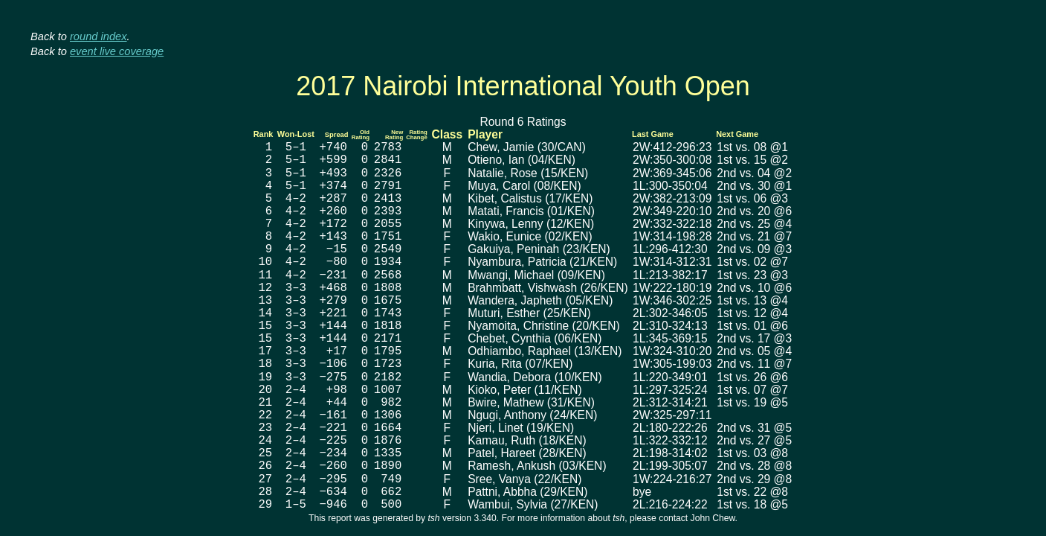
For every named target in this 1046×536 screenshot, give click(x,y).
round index (98, 36)
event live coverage (117, 51)
